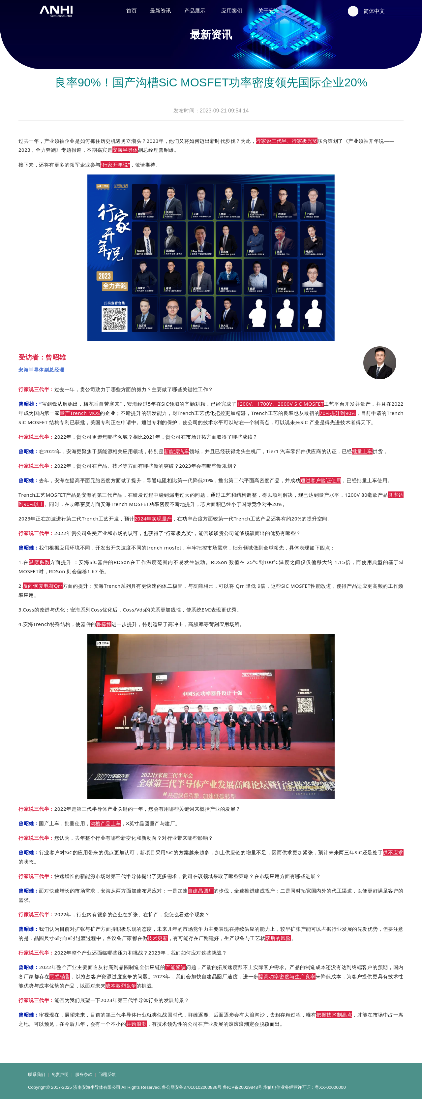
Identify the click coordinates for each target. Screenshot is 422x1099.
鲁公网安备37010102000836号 (192, 1087)
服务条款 (83, 1074)
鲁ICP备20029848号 (242, 1087)
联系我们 (36, 1074)
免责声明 (60, 1074)
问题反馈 (107, 1074)
